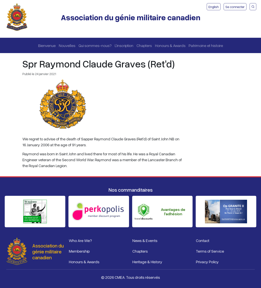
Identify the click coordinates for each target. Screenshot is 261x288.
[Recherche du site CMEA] (253, 6)
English (213, 7)
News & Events (144, 240)
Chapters (144, 45)
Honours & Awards (170, 45)
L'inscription (124, 45)
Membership (79, 251)
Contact (202, 240)
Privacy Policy (207, 261)
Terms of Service (210, 251)
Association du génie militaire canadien (130, 17)
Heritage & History (147, 261)
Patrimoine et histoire (206, 45)
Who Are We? (80, 240)
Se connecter (235, 7)
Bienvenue (47, 45)
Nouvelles (67, 45)
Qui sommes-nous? (95, 45)
